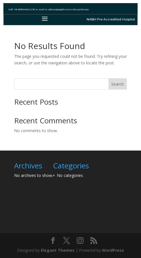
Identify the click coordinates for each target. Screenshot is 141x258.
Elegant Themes (57, 250)
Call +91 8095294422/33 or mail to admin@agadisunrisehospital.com (48, 9)
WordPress (113, 250)
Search (117, 84)
